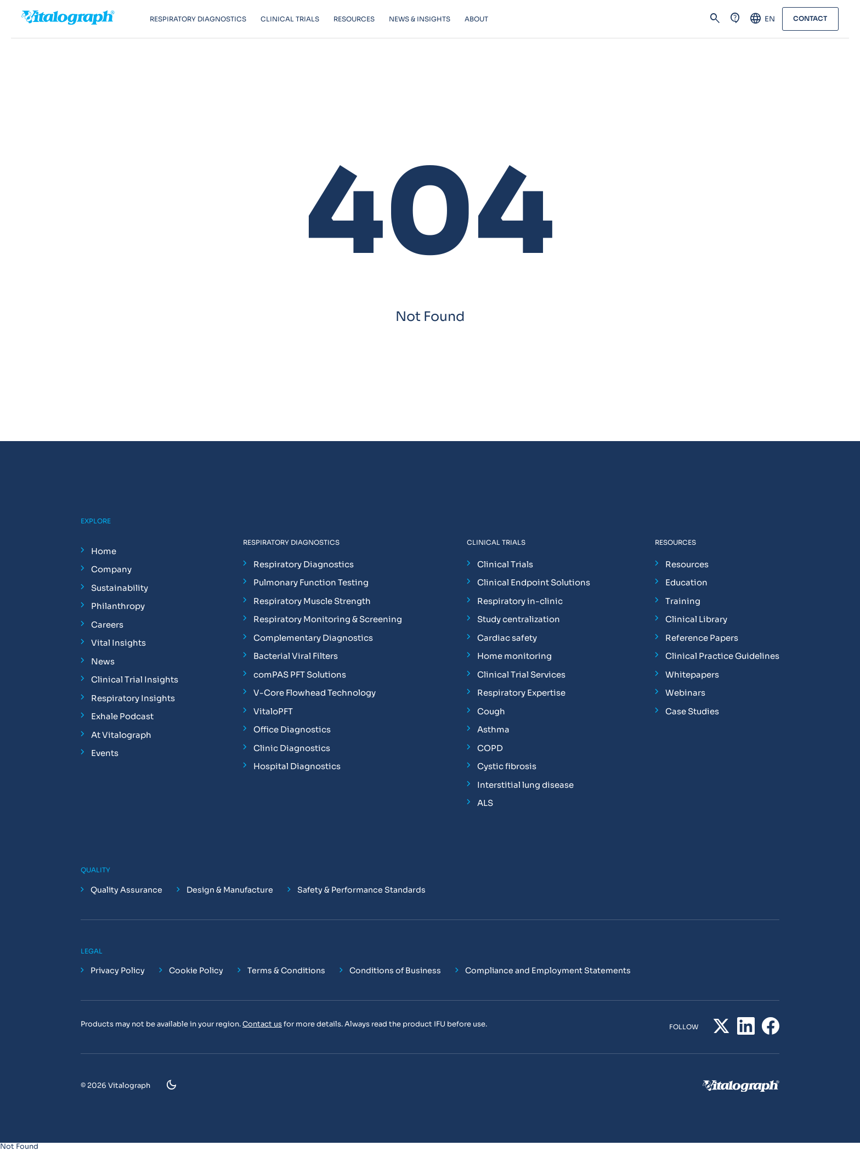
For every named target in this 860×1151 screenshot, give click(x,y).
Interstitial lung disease (525, 785)
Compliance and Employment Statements (548, 970)
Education (686, 582)
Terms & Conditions (286, 970)
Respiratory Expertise (521, 692)
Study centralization (518, 619)
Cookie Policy (196, 970)
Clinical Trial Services (521, 674)
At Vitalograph (121, 735)
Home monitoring (514, 656)
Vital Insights (118, 642)
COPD (490, 748)
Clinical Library (696, 619)
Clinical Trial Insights (134, 679)
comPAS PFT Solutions (299, 674)
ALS (485, 803)
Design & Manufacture (229, 890)
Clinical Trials (505, 564)
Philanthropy (118, 606)
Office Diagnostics (292, 729)
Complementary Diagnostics (313, 638)
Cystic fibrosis (506, 766)
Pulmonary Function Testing (311, 582)
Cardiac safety (507, 638)
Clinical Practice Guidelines (722, 656)
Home (103, 551)
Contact (810, 19)
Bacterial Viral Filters (295, 656)
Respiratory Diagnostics (303, 564)
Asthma (493, 729)
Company (111, 569)
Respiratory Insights (133, 698)
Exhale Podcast (122, 716)
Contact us (262, 1024)
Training (682, 601)
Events (104, 753)
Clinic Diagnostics (291, 748)
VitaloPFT (273, 711)
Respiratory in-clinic (520, 601)
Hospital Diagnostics (297, 766)
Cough (491, 711)
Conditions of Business (395, 970)
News (103, 661)
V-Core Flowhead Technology (314, 692)
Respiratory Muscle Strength (312, 601)
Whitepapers (692, 674)
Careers (107, 624)
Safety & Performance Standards (361, 890)
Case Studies (692, 711)
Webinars (685, 692)
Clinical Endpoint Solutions (533, 582)
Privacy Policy (117, 970)
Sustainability (119, 588)
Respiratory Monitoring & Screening (327, 619)
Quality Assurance (126, 890)
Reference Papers (701, 638)
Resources (687, 564)
